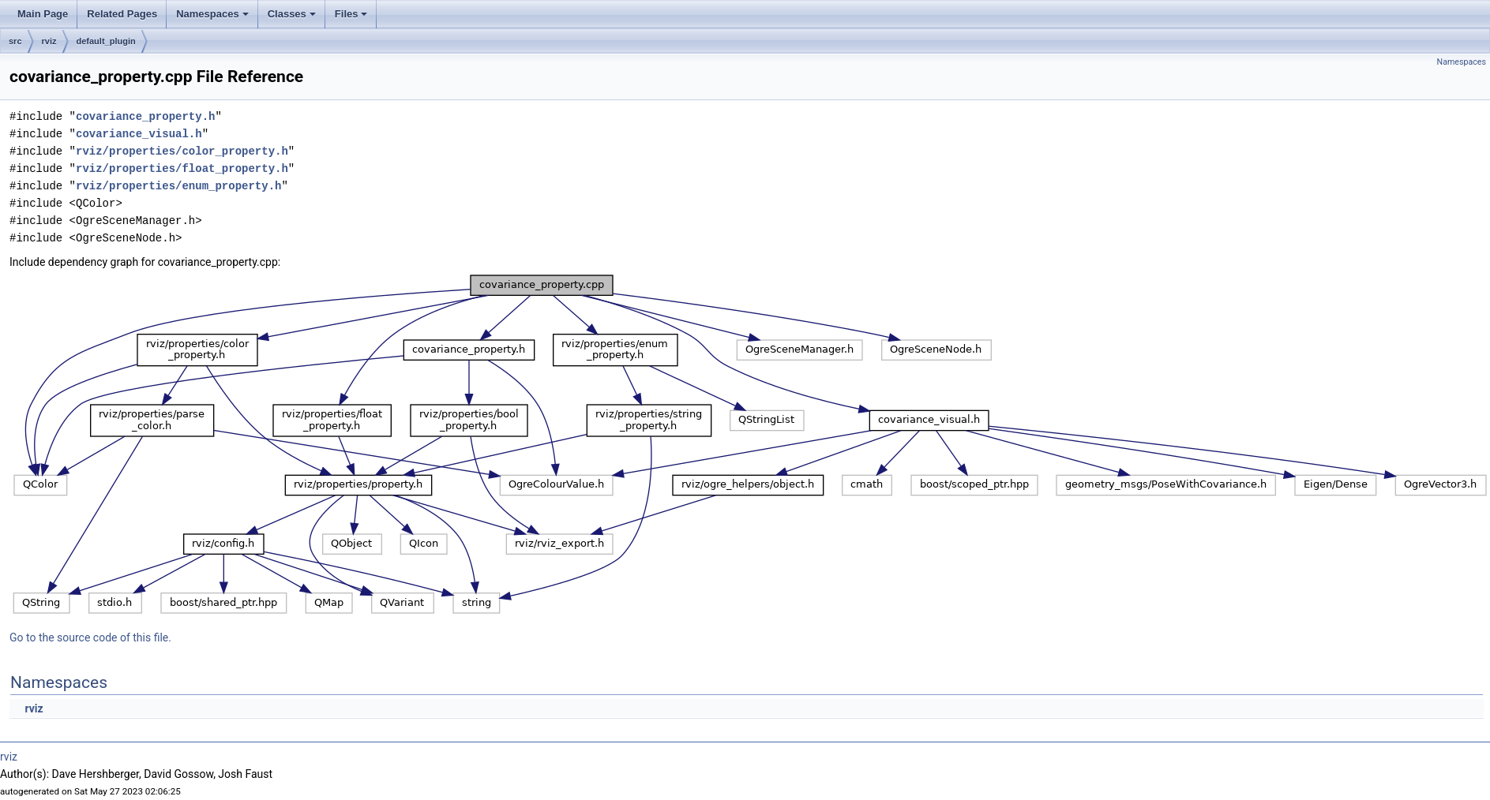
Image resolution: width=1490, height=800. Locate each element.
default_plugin (106, 41)
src (15, 41)
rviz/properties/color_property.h (182, 151)
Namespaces (213, 18)
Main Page (42, 14)
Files (352, 18)
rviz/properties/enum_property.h (178, 185)
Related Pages (122, 14)
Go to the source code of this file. (90, 637)
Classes (293, 18)
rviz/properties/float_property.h (182, 168)
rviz (49, 41)
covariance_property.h (145, 116)
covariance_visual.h (139, 133)
